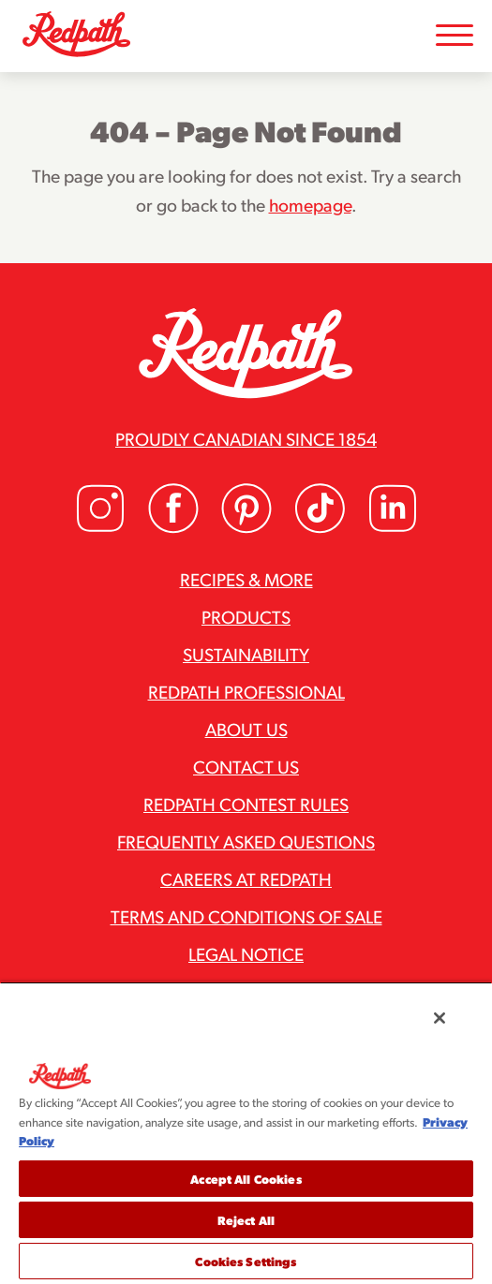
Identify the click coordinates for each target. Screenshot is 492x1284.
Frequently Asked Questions (246, 841)
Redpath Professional (246, 691)
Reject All (246, 1220)
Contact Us (246, 766)
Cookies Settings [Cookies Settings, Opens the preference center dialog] (245, 1261)
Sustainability (246, 653)
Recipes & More (246, 579)
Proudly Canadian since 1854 (246, 438)
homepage (310, 204)
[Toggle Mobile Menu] (455, 36)
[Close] (439, 1018)
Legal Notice (246, 953)
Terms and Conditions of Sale (246, 916)
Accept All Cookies (245, 1179)
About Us (246, 728)
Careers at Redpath (246, 878)
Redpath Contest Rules (246, 803)
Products (246, 616)
